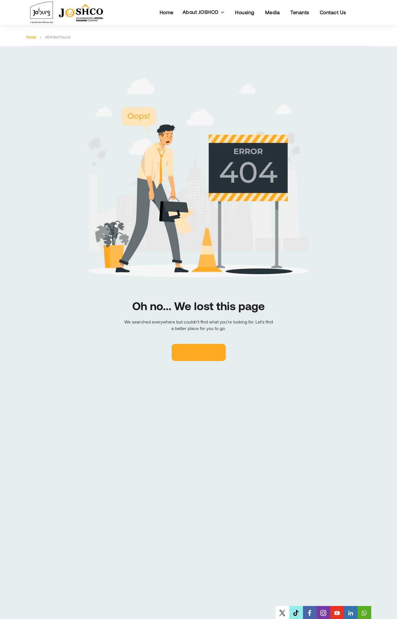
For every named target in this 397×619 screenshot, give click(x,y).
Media (272, 12)
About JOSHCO (201, 12)
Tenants (299, 12)
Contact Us (333, 12)
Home (167, 12)
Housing (245, 12)
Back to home (198, 352)
